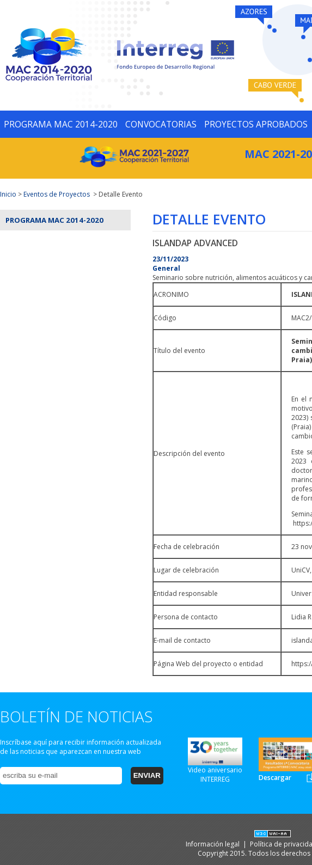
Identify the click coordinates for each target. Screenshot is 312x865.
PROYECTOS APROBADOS (256, 124)
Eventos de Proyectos (56, 194)
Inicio (8, 194)
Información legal (213, 844)
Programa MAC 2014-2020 (54, 220)
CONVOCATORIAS (161, 124)
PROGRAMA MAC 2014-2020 (61, 124)
